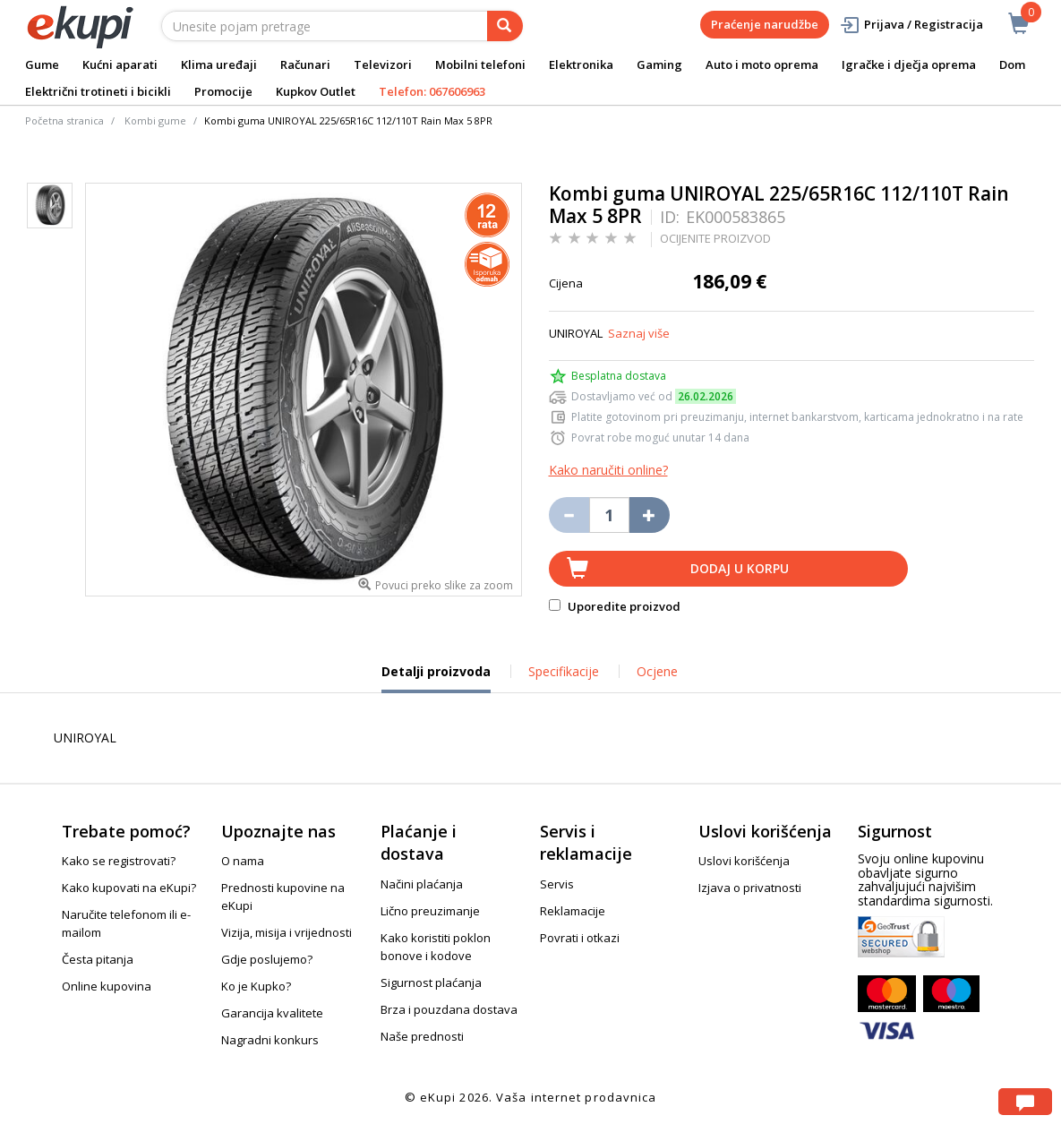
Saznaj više (639, 333)
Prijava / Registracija (911, 24)
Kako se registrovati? (118, 861)
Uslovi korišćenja (744, 861)
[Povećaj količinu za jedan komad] (649, 515)
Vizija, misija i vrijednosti (286, 932)
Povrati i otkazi (580, 938)
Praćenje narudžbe (764, 24)
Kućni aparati (120, 64)
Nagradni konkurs (270, 1040)
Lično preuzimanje (430, 911)
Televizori (383, 64)
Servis (557, 884)
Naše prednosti (422, 1036)
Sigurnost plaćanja (431, 982)
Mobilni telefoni (480, 64)
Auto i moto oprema (762, 64)
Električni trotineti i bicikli (98, 91)
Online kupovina (106, 986)
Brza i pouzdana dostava (449, 1009)
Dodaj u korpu (739, 568)
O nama (242, 861)
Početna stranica (64, 120)
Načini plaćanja (422, 884)
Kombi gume (155, 120)
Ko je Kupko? (256, 986)
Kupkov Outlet (315, 91)
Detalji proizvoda (436, 678)
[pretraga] (505, 26)
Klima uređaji (219, 64)
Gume (42, 64)
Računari (305, 64)
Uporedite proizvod (614, 606)
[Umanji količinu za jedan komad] (569, 515)
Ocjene (657, 671)
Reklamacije (572, 911)
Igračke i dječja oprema (909, 64)
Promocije (223, 91)
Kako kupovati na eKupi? (129, 887)
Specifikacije (563, 671)
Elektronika (581, 64)
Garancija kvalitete (272, 1013)
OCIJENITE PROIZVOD (715, 238)
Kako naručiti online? (608, 469)
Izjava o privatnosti (749, 887)
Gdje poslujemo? (266, 959)
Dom (1012, 64)
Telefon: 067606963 (432, 91)
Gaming (659, 64)
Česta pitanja (97, 959)
